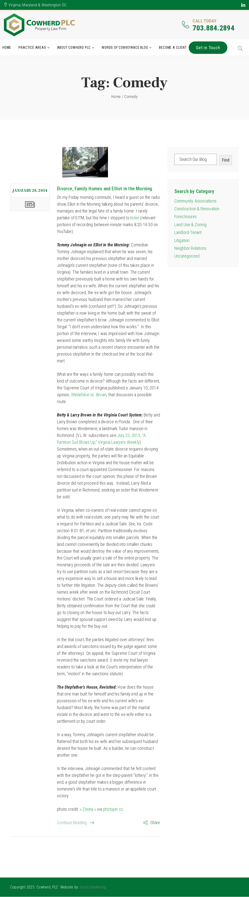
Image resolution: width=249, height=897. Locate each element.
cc (121, 809)
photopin (110, 809)
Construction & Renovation (197, 208)
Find (225, 160)
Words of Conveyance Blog (125, 47)
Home (6, 47)
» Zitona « (88, 809)
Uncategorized (187, 256)
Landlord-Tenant (188, 232)
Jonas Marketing (92, 887)
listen (134, 217)
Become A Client (173, 47)
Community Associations (195, 200)
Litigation (182, 240)
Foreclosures (185, 216)
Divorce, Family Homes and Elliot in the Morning (104, 189)
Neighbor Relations (190, 248)
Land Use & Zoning (190, 224)
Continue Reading (72, 822)
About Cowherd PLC (74, 47)
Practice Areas (32, 47)
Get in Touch (208, 47)
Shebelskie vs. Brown (89, 394)
